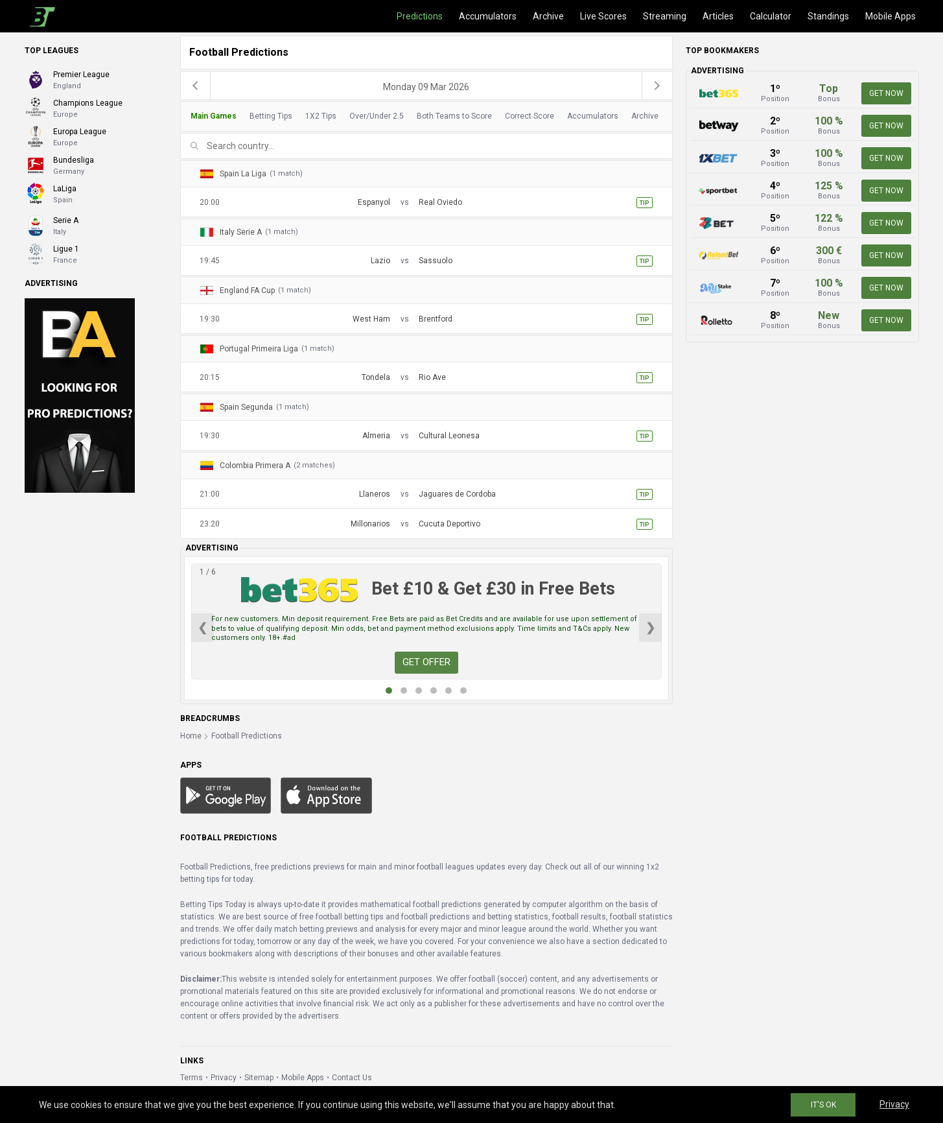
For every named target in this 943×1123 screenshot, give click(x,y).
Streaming (664, 16)
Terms (191, 1077)
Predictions (420, 16)
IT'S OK (823, 1104)
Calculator (770, 16)
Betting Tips (271, 116)
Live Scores (603, 16)
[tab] (423, 116)
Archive (548, 16)
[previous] (196, 85)
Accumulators (488, 16)
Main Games (214, 116)
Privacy (224, 1077)
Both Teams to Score (454, 116)
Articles (718, 16)
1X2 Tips (320, 116)
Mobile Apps (890, 16)
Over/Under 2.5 (376, 116)
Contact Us (352, 1077)
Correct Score (529, 116)
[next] (657, 85)
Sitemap (259, 1077)
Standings (828, 16)
